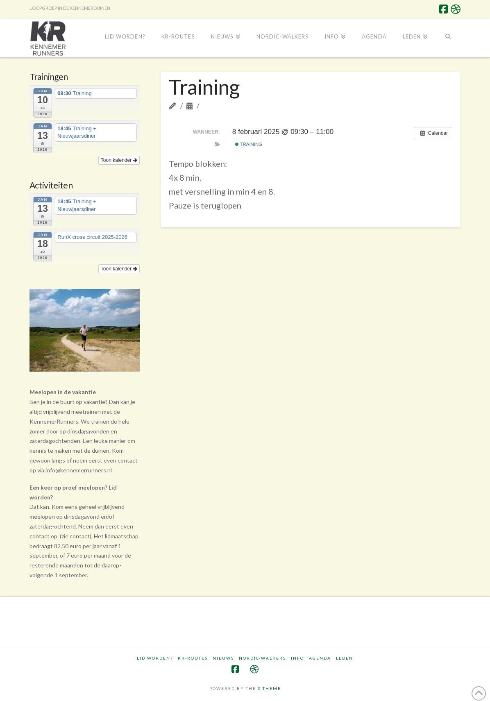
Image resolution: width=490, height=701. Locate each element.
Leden (344, 658)
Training (249, 144)
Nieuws (223, 658)
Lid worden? (155, 658)
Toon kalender (119, 160)
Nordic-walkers (262, 658)
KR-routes (193, 658)
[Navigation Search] (448, 37)
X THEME (269, 688)
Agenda (320, 658)
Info (297, 658)
